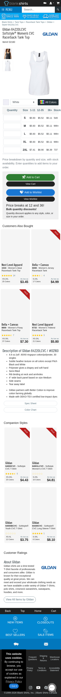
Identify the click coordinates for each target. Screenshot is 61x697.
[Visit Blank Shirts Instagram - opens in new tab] (31, 687)
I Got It (13, 686)
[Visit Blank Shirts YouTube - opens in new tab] (39, 687)
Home (37, 611)
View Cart (30, 184)
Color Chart (30, 409)
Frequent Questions (32, 658)
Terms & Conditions (42, 669)
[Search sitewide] (38, 10)
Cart (53, 611)
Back (8, 611)
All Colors (48, 102)
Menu (6, 9)
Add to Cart (30, 177)
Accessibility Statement (54, 669)
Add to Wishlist (30, 192)
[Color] (23, 102)
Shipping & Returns (43, 658)
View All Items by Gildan (20, 599)
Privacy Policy (14, 681)
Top (22, 611)
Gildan (6, 29)
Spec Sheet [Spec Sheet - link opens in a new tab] (30, 403)
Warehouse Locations (55, 658)
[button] (45, 2)
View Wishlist (30, 199)
